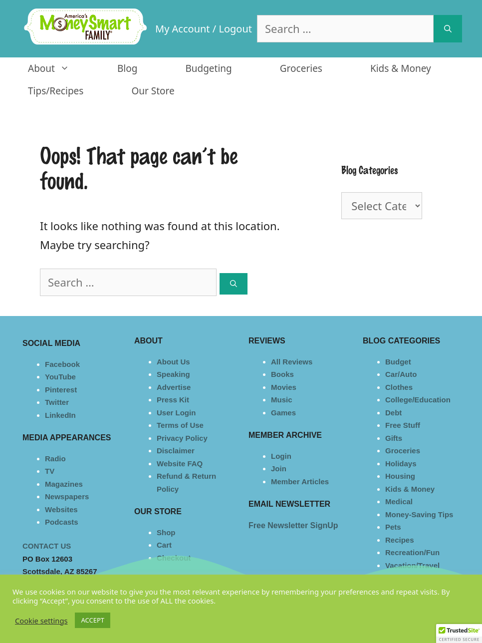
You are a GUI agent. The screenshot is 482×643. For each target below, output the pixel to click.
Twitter (57, 402)
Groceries (301, 68)
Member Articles (300, 481)
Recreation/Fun (412, 552)
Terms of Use (180, 425)
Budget (398, 361)
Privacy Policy (182, 438)
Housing (400, 476)
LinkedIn (60, 415)
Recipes (399, 540)
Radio (55, 458)
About (60, 68)
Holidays (401, 463)
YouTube (60, 376)
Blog (127, 68)
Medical (399, 501)
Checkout (174, 558)
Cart (164, 545)
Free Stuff (402, 425)
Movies (283, 387)
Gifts (393, 438)
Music (281, 399)
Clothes (399, 387)
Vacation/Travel (412, 565)
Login (281, 456)
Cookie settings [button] (41, 620)
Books (282, 374)
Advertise (174, 387)
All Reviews (291, 361)
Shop (166, 532)
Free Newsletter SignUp (293, 525)
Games (283, 412)
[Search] (448, 28)
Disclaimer (176, 450)
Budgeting (208, 68)
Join (278, 468)
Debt (393, 412)
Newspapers (67, 496)
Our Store (152, 90)
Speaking (173, 374)
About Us (173, 361)
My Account (182, 28)
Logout (235, 28)
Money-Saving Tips (419, 514)
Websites (61, 509)
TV (49, 471)
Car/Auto (401, 374)
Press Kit (173, 399)
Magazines (64, 484)
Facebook (62, 364)
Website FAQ (180, 463)
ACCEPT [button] (92, 620)
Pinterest (61, 389)
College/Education (418, 399)
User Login (176, 412)
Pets (393, 527)
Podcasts (61, 522)
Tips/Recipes (55, 90)
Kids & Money (400, 68)
